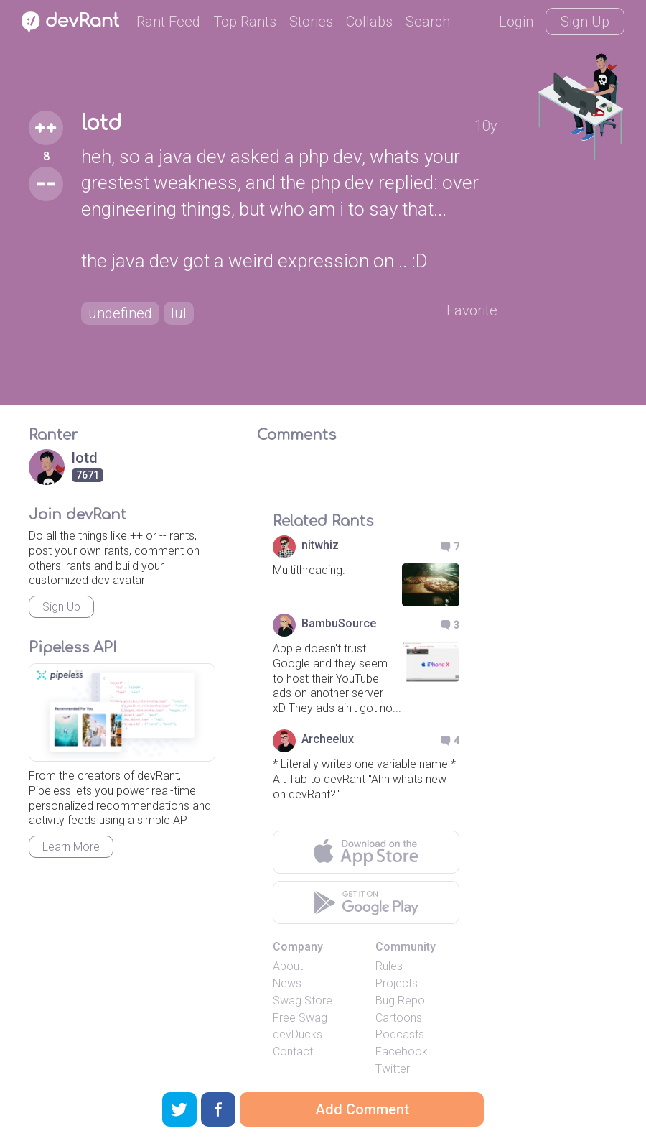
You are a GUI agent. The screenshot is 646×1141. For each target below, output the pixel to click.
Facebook (401, 1051)
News (287, 983)
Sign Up (585, 21)
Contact (293, 1051)
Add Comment (362, 1109)
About (288, 966)
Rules (389, 966)
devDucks (297, 1034)
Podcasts (399, 1034)
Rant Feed (168, 21)
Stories (311, 21)
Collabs (369, 21)
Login (516, 21)
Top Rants (244, 21)
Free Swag (300, 1018)
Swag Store (302, 1000)
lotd (101, 123)
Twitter (392, 1069)
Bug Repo (400, 1000)
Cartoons (398, 1018)
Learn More (71, 847)
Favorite (471, 310)
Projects (396, 983)
